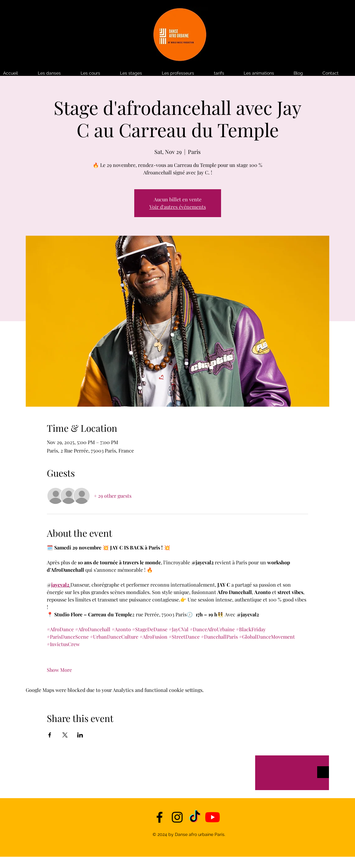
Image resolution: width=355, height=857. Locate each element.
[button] (226, 73)
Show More (59, 670)
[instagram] (177, 817)
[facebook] (159, 817)
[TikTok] (195, 817)
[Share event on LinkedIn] (80, 734)
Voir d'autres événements (177, 206)
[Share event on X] (65, 734)
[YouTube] (212, 817)
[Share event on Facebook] (50, 734)
